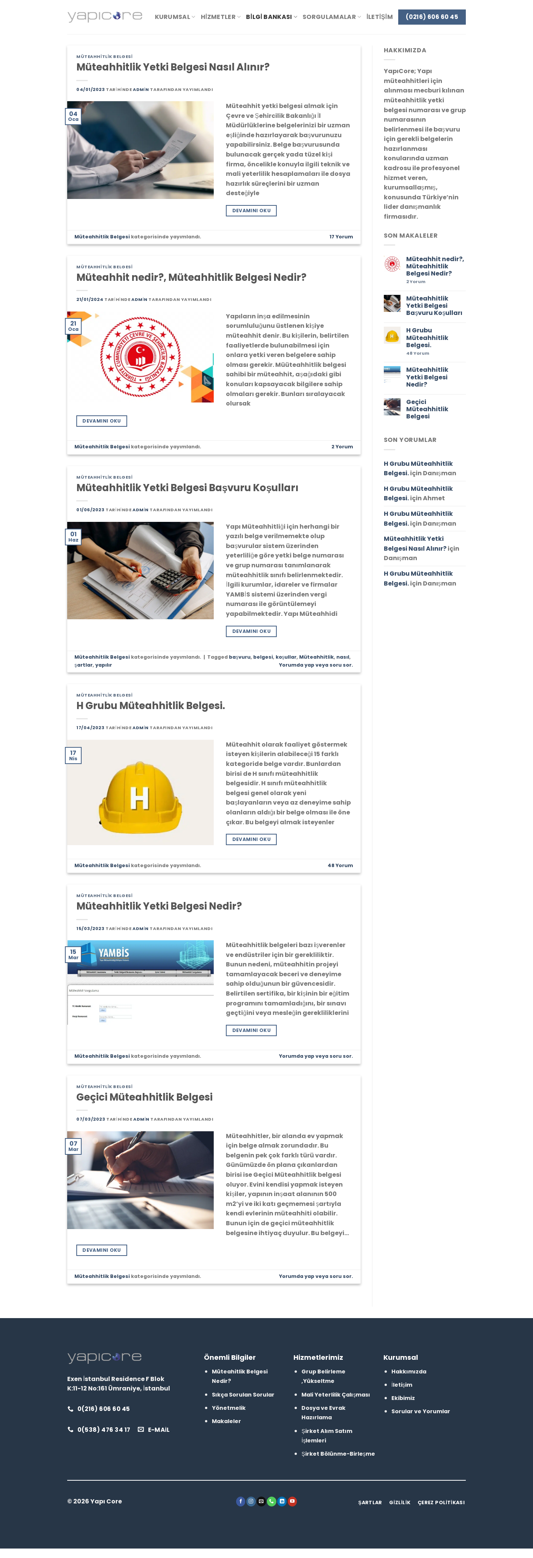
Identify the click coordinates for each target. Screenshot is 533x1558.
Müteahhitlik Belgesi (104, 56)
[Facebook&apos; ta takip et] (241, 1501)
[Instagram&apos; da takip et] (251, 1501)
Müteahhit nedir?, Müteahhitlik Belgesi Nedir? (191, 277)
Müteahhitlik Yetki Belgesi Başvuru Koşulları (187, 488)
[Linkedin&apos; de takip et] (282, 1501)
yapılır (103, 665)
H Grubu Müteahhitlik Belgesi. (150, 705)
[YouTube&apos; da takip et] (292, 1501)
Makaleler (226, 1421)
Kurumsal (175, 17)
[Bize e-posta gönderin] (261, 1501)
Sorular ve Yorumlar (420, 1411)
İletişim (379, 17)
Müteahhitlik (316, 657)
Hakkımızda (408, 1371)
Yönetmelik (229, 1408)
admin (141, 89)
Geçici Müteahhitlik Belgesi (144, 1097)
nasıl (342, 657)
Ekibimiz (403, 1398)
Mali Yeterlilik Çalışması (335, 1394)
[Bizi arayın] (271, 1501)
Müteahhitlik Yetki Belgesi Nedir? (159, 906)
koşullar (286, 657)
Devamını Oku (251, 210)
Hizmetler (221, 17)
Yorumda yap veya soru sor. (316, 665)
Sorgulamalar (332, 17)
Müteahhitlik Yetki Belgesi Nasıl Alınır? (173, 67)
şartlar (83, 665)
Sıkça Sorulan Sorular (243, 1394)
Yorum (341, 236)
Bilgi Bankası (271, 17)
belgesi (263, 657)
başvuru (239, 657)
